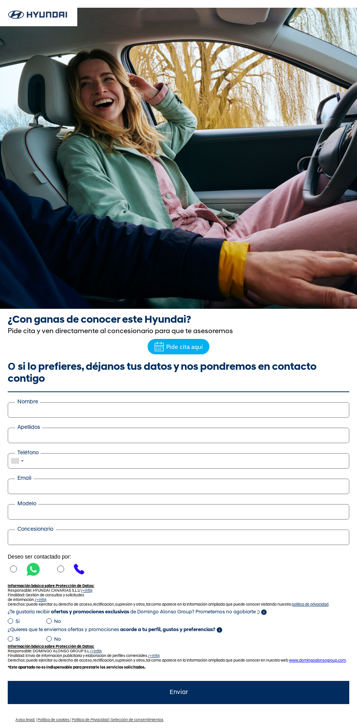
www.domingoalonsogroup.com (317, 661)
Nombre (27, 402)
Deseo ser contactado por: (39, 557)
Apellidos (28, 427)
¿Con (99, 320)
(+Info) (86, 591)
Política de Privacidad (90, 720)
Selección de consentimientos (137, 720)
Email (24, 478)
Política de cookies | (54, 720)
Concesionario (35, 529)
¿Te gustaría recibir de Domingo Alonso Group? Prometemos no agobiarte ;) (134, 612)
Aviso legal (25, 720)
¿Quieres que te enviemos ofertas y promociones (111, 629)
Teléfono (28, 453)
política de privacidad (310, 605)
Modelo (26, 504)
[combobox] (17, 461)
